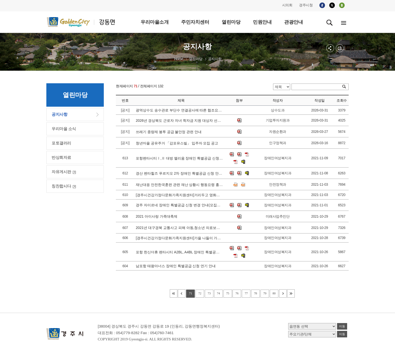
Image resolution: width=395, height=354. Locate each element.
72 (199, 293)
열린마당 (196, 59)
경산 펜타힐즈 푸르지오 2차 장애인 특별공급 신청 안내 (179, 173)
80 (274, 293)
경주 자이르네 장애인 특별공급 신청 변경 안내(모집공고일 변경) (179, 205)
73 (209, 293)
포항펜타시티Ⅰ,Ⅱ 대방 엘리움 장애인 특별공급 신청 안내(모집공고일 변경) (179, 158)
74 (218, 293)
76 (236, 293)
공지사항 (215, 59)
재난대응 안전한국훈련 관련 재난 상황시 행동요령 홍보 (179, 185)
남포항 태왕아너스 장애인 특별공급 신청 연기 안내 (177, 266)
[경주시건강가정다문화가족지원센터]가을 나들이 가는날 (179, 238)
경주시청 (306, 5)
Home (178, 59)
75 (227, 293)
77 (246, 293)
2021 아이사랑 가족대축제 (157, 216)
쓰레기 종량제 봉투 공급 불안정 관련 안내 (170, 132)
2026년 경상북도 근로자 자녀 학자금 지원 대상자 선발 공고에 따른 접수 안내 (179, 121)
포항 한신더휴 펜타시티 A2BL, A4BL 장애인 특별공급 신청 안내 (179, 252)
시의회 (287, 5)
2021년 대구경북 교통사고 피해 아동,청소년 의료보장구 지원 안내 (179, 228)
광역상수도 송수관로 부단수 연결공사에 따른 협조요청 (179, 110)
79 (264, 293)
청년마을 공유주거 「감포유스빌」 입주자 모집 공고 (178, 143)
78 (255, 293)
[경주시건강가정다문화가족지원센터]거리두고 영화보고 (179, 195)
